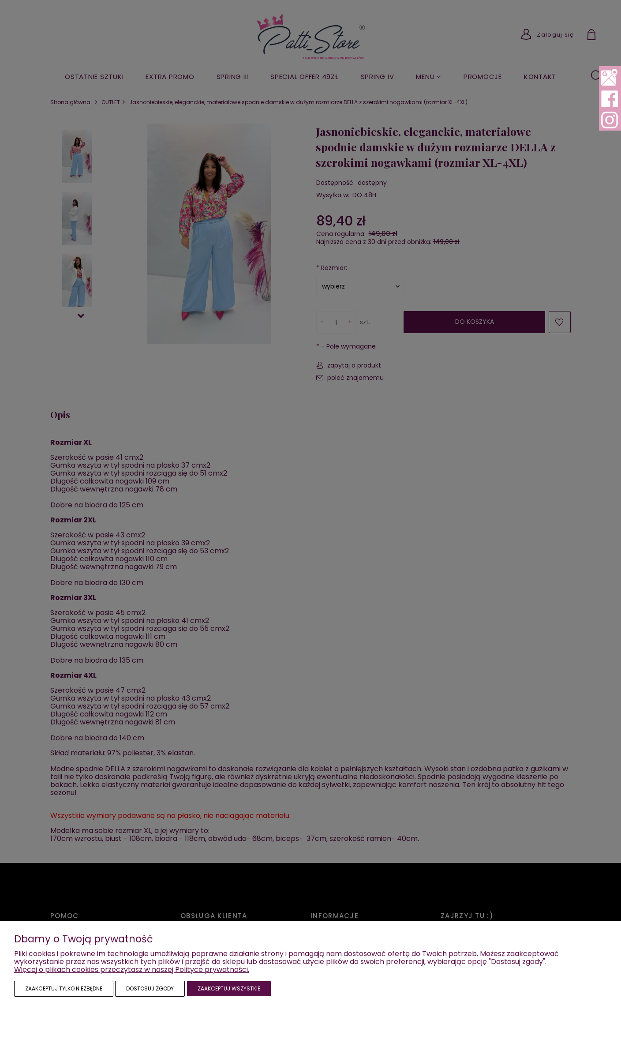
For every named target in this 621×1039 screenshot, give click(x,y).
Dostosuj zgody (150, 988)
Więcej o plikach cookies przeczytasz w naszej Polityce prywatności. (131, 969)
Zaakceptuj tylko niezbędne (63, 988)
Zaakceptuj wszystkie (229, 988)
